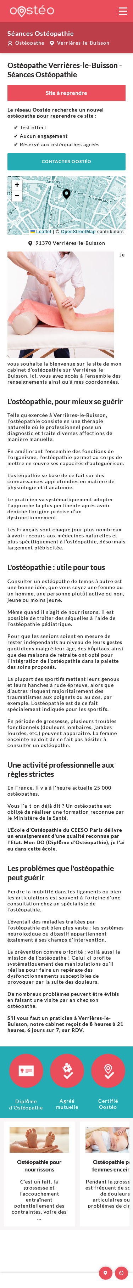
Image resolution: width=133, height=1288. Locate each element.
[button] (66, 194)
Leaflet (41, 231)
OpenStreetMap (78, 231)
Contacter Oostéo (67, 161)
